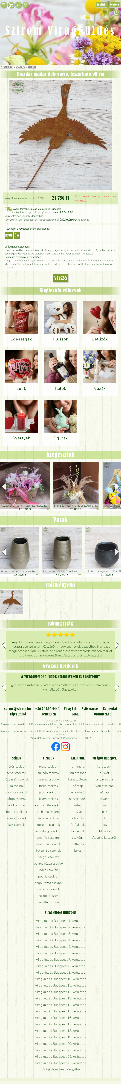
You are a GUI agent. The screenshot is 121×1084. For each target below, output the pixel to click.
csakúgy (78, 837)
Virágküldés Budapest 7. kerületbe (60, 959)
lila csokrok (16, 786)
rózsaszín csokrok (16, 779)
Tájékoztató (18, 714)
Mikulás (104, 831)
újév (104, 824)
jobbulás (78, 818)
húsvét (104, 773)
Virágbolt (70, 709)
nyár (9, 235)
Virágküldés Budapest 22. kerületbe (60, 1056)
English (101, 4)
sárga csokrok (16, 799)
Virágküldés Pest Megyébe (60, 1069)
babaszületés (77, 779)
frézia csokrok (48, 786)
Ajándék (20, 67)
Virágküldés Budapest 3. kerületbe (60, 933)
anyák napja (104, 779)
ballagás (78, 844)
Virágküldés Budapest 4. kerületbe (60, 940)
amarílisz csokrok (48, 837)
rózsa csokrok (48, 766)
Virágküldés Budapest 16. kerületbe (60, 1018)
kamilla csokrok (48, 902)
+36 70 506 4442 (47, 709)
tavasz (104, 799)
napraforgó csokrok (48, 831)
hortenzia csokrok (48, 850)
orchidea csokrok (48, 811)
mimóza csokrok (48, 889)
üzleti (78, 805)
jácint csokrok (48, 792)
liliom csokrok (48, 799)
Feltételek (49, 714)
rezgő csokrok (48, 895)
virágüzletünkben (67, 220)
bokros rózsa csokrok (48, 863)
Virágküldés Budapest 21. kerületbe (60, 1050)
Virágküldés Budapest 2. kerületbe (60, 927)
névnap (78, 786)
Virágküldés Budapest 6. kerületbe (60, 953)
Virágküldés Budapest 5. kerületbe (60, 946)
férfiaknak (78, 824)
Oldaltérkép (102, 714)
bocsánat (77, 831)
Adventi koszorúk (104, 837)
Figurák (32, 67)
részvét (78, 811)
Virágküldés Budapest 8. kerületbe (60, 966)
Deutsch (114, 4)
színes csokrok (16, 818)
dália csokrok (48, 870)
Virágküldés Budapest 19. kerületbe (60, 1037)
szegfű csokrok (48, 857)
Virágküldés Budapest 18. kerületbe (60, 1030)
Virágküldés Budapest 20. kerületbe (60, 1043)
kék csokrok (16, 824)
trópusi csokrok (48, 818)
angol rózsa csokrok (49, 883)
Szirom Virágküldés (60, 31)
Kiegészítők (60, 455)
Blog (75, 714)
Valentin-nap (104, 786)
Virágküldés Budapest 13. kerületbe (60, 998)
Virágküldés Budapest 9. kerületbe (60, 972)
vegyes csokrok (48, 779)
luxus (78, 850)
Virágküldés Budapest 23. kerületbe (60, 1063)
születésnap (77, 773)
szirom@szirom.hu (17, 709)
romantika (78, 766)
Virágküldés (6, 67)
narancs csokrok (16, 792)
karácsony (104, 766)
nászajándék (77, 799)
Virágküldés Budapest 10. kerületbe (60, 979)
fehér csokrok (16, 773)
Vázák (60, 520)
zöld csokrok (16, 805)
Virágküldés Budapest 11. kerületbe (60, 985)
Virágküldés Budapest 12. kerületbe (60, 992)
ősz (17, 235)
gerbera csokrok (48, 824)
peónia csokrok (48, 876)
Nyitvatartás (90, 709)
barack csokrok (16, 811)
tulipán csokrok (48, 773)
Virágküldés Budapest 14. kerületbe (60, 1005)
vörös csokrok (16, 766)
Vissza (60, 278)
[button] (117, 486)
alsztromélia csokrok (48, 805)
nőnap (104, 792)
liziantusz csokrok (48, 844)
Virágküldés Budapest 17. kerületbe (60, 1024)
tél (104, 818)
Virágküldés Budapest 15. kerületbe (60, 1011)
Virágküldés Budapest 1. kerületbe (60, 921)
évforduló (77, 792)
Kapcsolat (110, 709)
